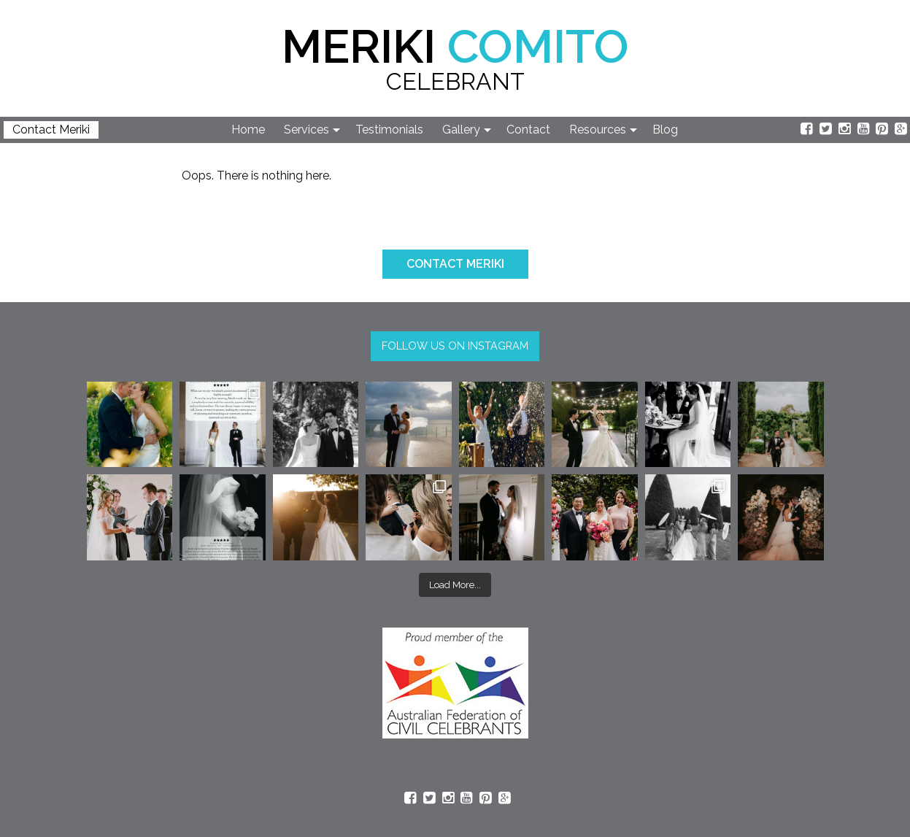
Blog (665, 129)
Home (248, 129)
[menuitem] (249, 130)
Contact (528, 129)
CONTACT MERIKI (455, 264)
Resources (597, 129)
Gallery (461, 129)
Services (306, 129)
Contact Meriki (51, 129)
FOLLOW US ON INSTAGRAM (455, 345)
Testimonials (389, 129)
